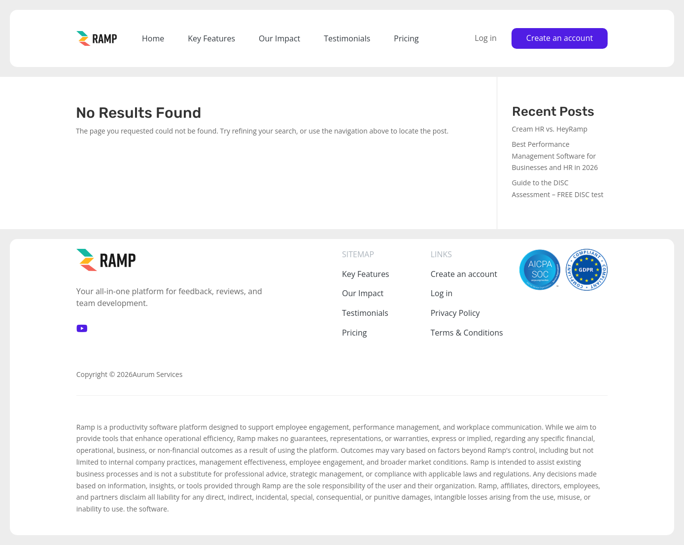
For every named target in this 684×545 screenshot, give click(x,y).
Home (153, 38)
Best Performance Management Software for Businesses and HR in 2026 (555, 155)
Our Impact (279, 38)
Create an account (559, 38)
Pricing (406, 38)
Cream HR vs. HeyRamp (550, 129)
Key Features (211, 38)
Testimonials (347, 38)
